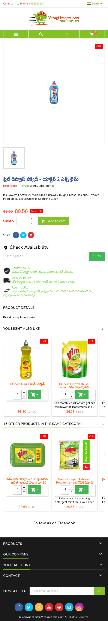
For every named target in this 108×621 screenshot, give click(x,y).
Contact (8, 3)
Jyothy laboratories (24, 317)
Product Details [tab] (18, 307)
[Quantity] (22, 221)
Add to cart (53, 221)
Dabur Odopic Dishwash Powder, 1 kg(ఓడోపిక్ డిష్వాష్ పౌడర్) (74, 482)
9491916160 (36, 3)
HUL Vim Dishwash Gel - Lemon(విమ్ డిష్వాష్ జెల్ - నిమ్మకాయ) (75, 387)
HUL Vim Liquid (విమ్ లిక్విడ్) (27, 384)
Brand (26, 186)
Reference (10, 186)
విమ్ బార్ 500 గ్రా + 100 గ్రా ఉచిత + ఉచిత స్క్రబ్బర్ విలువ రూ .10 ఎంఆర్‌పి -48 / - (27, 482)
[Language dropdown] (95, 3)
